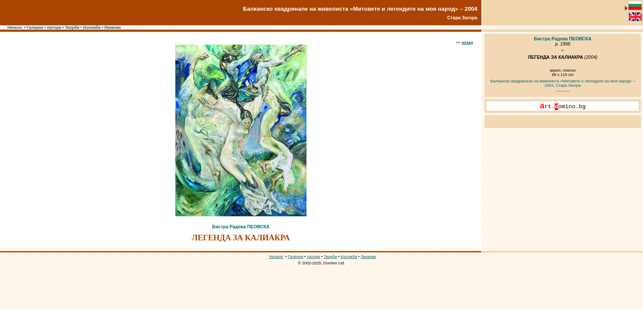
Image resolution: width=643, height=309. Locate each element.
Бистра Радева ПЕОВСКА (241, 226)
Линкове (112, 27)
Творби (72, 27)
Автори (54, 27)
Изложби (92, 27)
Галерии (35, 27)
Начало (14, 27)
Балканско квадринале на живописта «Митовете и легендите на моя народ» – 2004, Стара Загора (562, 83)
